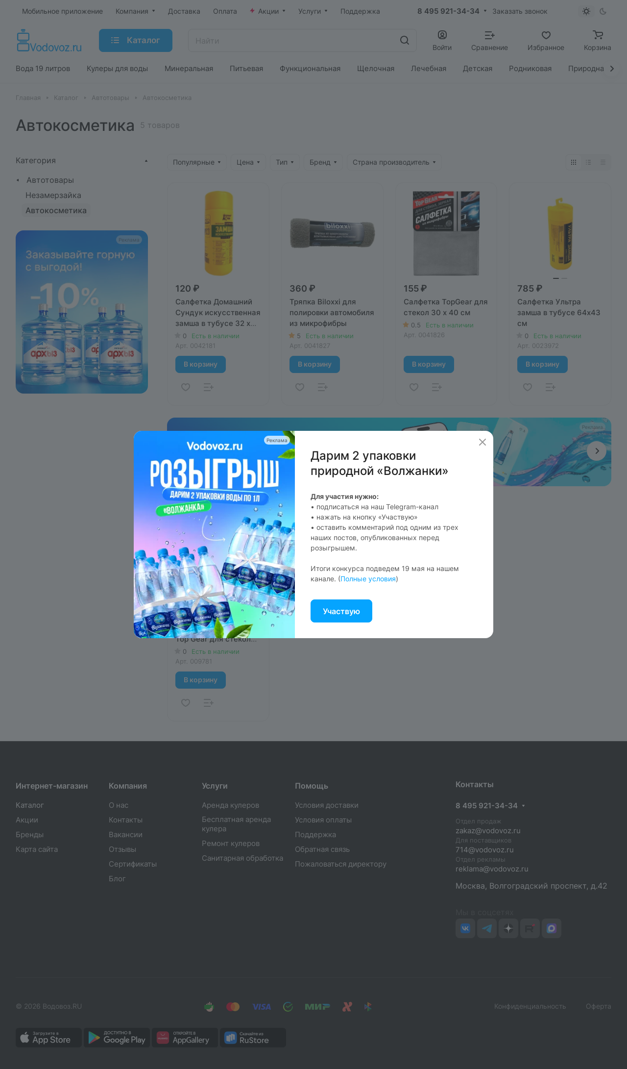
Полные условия (368, 578)
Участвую (341, 611)
